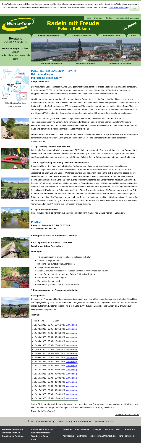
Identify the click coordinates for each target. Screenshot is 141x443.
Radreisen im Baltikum (120, 63)
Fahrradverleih (82, 429)
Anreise (109, 429)
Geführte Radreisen (81, 35)
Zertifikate (82, 436)
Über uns (98, 18)
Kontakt (108, 18)
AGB (118, 429)
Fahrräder (67, 429)
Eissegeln (97, 429)
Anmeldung (71, 325)
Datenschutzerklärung (118, 7)
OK (134, 8)
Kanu (133, 35)
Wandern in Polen (111, 35)
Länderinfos (129, 429)
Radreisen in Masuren (51, 63)
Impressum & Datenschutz (127, 18)
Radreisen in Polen (85, 63)
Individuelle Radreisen (48, 35)
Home (88, 18)
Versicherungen (126, 436)
